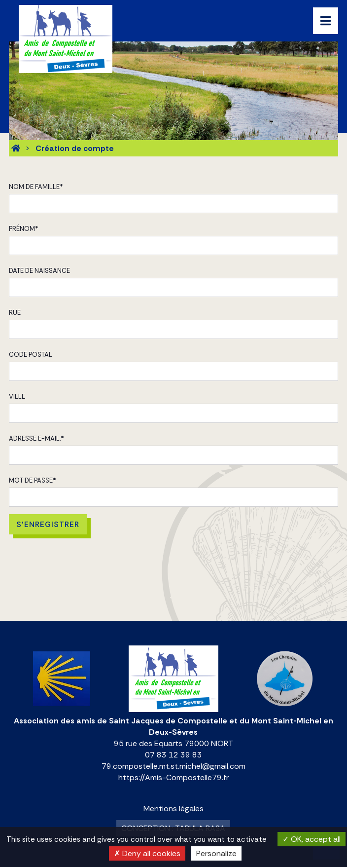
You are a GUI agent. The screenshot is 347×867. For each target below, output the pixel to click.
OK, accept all (311, 839)
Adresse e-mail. (36, 438)
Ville (17, 396)
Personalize (216, 853)
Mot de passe (32, 480)
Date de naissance (39, 270)
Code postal (30, 354)
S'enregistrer (47, 524)
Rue (15, 312)
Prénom (23, 229)
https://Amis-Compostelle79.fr (173, 777)
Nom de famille (36, 187)
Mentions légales (173, 808)
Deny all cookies (147, 853)
